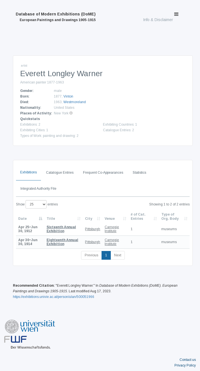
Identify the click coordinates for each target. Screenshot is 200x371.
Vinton (68, 96)
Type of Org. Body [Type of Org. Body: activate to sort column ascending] (170, 216)
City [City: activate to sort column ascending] (88, 219)
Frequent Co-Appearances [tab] (103, 173)
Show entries (37, 204)
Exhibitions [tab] (28, 172)
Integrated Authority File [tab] (38, 189)
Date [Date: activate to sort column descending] (22, 219)
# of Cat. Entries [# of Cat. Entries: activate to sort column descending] (138, 216)
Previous (91, 255)
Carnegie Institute (112, 229)
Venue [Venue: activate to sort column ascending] (110, 219)
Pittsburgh (92, 229)
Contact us (188, 360)
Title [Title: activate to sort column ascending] (51, 219)
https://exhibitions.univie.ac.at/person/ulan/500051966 (53, 297)
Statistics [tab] (139, 173)
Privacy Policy (185, 365)
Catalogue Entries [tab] (59, 173)
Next (117, 255)
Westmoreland (74, 102)
